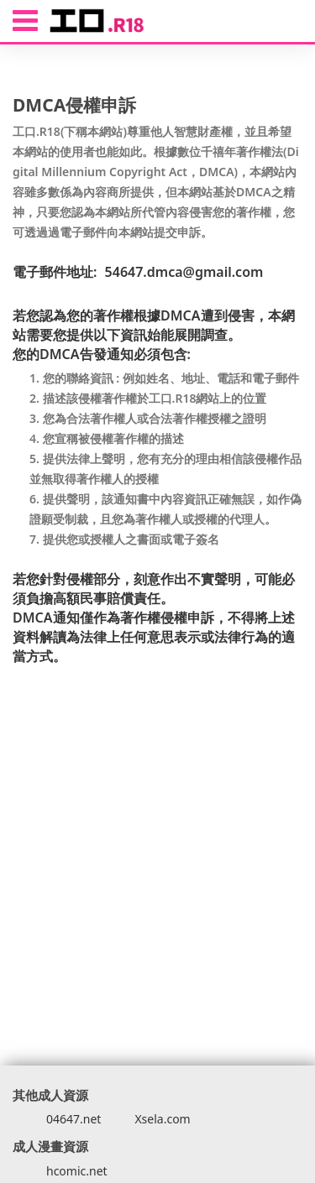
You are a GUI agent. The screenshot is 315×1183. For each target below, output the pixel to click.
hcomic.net (77, 1171)
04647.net (73, 1119)
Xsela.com (162, 1119)
